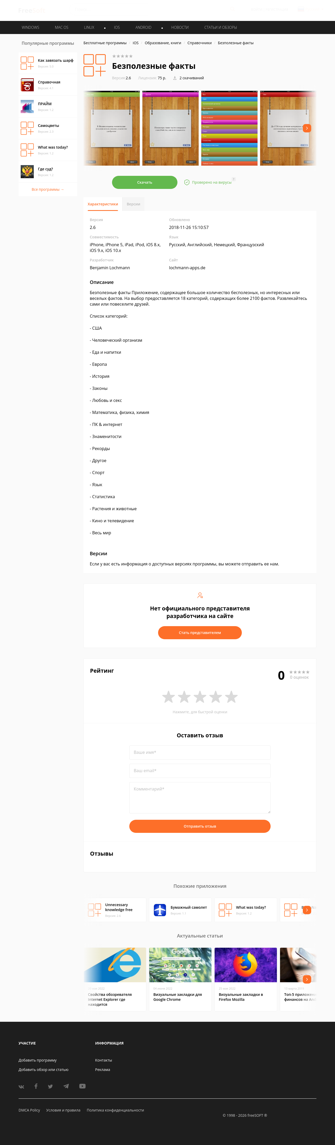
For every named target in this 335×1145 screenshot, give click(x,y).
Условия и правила (63, 1110)
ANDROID (144, 27)
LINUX (89, 27)
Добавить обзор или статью (44, 1069)
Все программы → (48, 189)
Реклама (102, 1069)
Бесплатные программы (105, 42)
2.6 (121, 77)
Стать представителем (200, 632)
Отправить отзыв (200, 826)
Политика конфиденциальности (115, 1110)
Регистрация (277, 9)
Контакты (103, 1060)
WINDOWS (30, 27)
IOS (117, 27)
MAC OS (61, 27)
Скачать (144, 182)
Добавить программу (38, 1060)
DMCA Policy (29, 1110)
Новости (180, 27)
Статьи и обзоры (220, 27)
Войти (256, 9)
